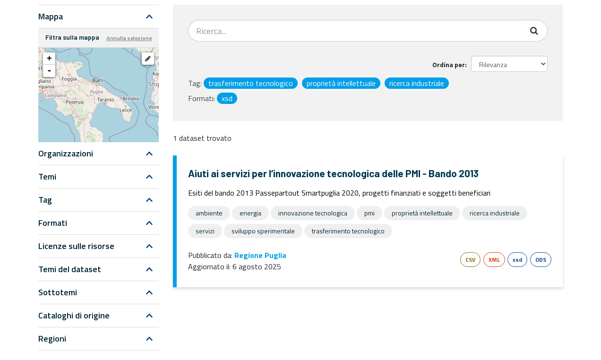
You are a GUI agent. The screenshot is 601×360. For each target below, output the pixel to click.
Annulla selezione (129, 37)
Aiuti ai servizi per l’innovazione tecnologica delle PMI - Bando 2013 (333, 173)
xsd (517, 259)
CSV (470, 259)
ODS (540, 259)
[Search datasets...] (355, 31)
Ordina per (448, 64)
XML (494, 259)
